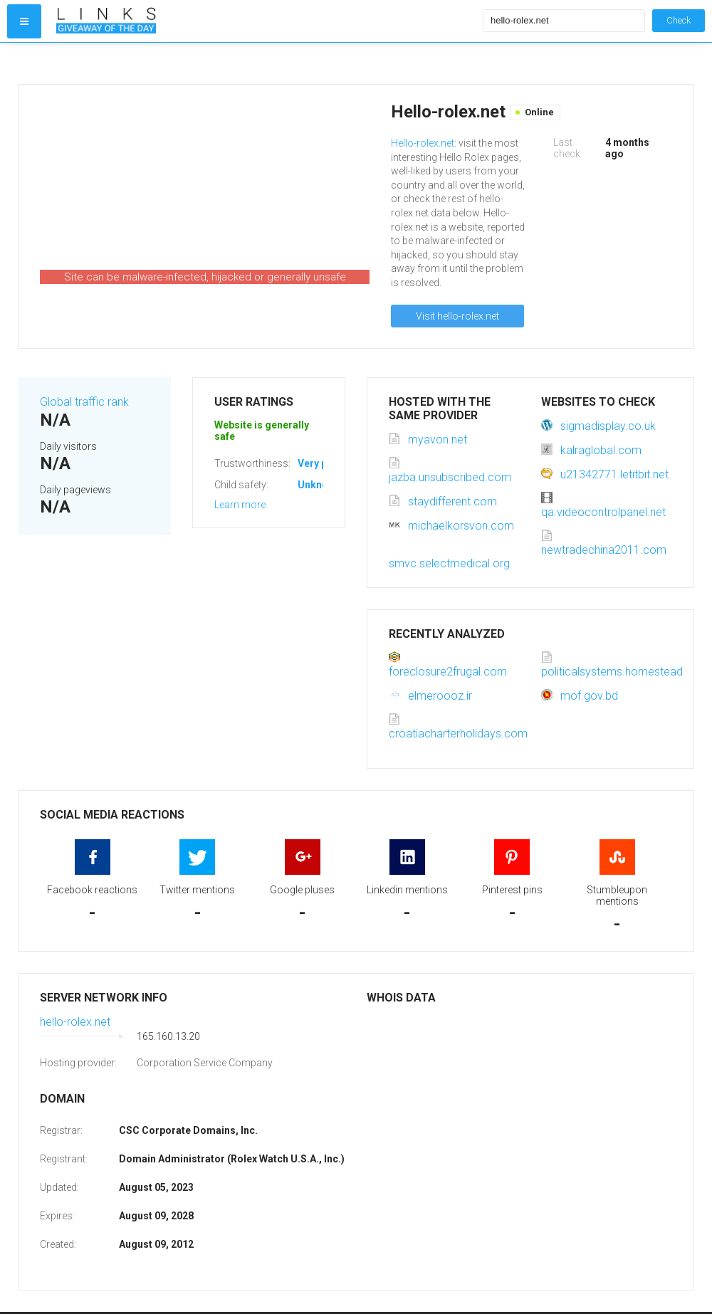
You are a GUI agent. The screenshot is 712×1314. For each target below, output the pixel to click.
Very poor (321, 463)
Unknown (319, 484)
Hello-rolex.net (422, 143)
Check (678, 20)
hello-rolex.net (75, 1022)
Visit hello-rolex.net (457, 316)
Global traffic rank (84, 402)
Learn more (240, 504)
